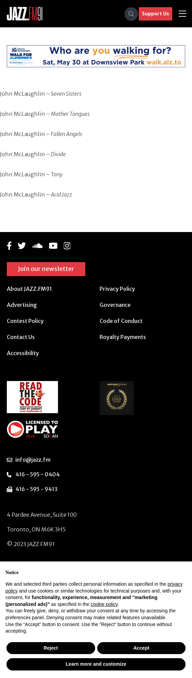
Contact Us (21, 337)
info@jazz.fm (32, 459)
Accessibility (23, 353)
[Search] (131, 14)
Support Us (155, 14)
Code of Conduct (121, 320)
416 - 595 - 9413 (36, 489)
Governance (115, 304)
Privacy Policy (117, 288)
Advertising (22, 304)
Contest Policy (25, 320)
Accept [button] (141, 648)
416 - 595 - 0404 (37, 474)
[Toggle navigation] (182, 14)
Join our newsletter (46, 269)
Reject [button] (51, 648)
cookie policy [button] (104, 604)
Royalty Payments (123, 337)
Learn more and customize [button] (96, 664)
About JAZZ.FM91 (29, 288)
